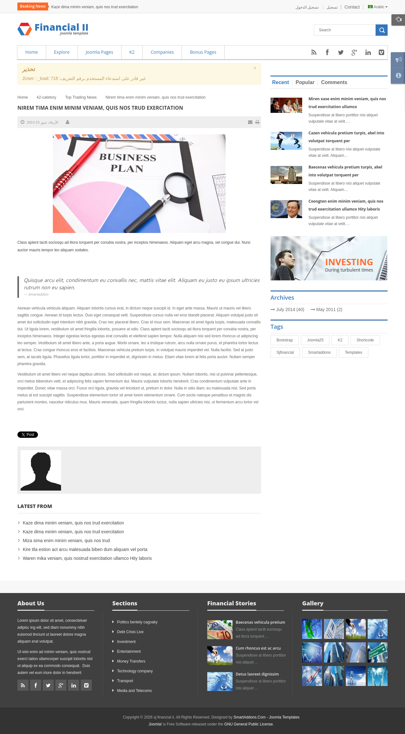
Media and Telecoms (134, 690)
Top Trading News (81, 97)
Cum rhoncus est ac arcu (258, 648)
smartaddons (322, 352)
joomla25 (318, 340)
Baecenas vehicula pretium (260, 622)
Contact (352, 6)
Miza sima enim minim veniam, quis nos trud (66, 540)
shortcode (368, 340)
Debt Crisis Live (130, 632)
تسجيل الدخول (308, 7)
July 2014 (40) (290, 309)
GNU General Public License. (249, 724)
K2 (343, 340)
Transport (125, 681)
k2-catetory (46, 97)
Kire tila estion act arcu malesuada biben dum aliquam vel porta (85, 549)
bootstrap (287, 340)
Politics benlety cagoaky (137, 622)
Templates (356, 352)
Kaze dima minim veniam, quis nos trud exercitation (94, 7)
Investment (126, 641)
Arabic (378, 7)
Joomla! (155, 724)
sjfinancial (288, 352)
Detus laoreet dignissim (257, 674)
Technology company (135, 671)
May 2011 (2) (329, 309)
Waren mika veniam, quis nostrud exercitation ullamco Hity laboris (87, 558)
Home (22, 97)
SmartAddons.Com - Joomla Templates (267, 717)
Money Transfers (131, 661)
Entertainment (129, 651)
